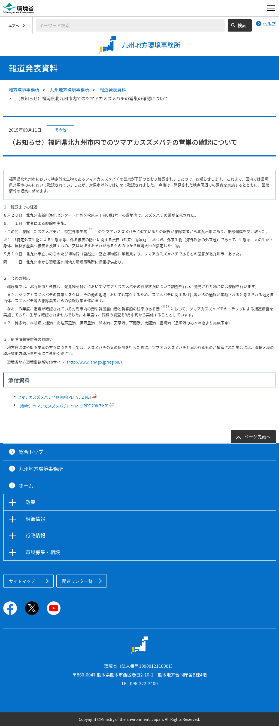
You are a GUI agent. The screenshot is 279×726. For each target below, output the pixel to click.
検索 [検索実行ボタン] (242, 25)
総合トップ (31, 452)
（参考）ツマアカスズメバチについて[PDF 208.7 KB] (62, 405)
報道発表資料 (113, 89)
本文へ (13, 25)
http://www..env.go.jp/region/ (94, 362)
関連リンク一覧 (77, 581)
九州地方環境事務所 (69, 89)
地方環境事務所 (24, 89)
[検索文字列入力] (130, 25)
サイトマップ (22, 581)
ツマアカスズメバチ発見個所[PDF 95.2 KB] (54, 397)
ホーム (26, 485)
